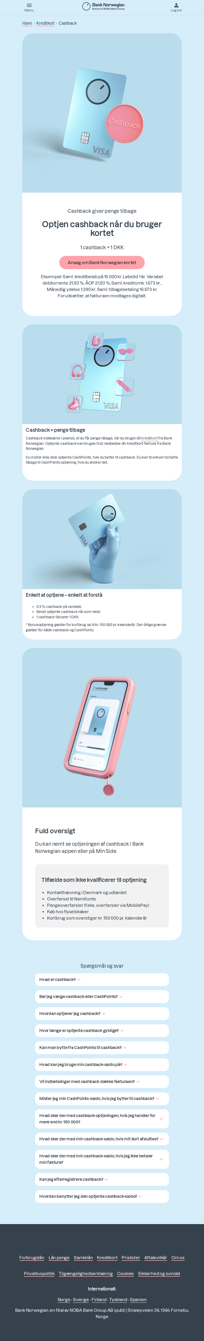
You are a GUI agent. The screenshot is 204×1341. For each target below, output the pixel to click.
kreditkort (149, 438)
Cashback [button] (67, 23)
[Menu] (29, 7)
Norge (64, 1299)
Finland (99, 1299)
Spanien (138, 1299)
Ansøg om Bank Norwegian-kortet (102, 262)
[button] (60, 979)
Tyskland (118, 1299)
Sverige (81, 1299)
